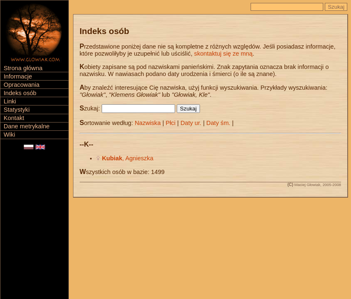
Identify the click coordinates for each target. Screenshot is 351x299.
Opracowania (21, 84)
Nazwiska (148, 123)
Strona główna (23, 68)
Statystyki (17, 109)
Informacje (18, 76)
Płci (171, 123)
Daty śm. (218, 123)
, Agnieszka (128, 158)
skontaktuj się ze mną (223, 53)
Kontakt (14, 118)
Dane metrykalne (27, 126)
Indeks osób (20, 93)
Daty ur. (191, 123)
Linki (10, 101)
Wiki (9, 134)
